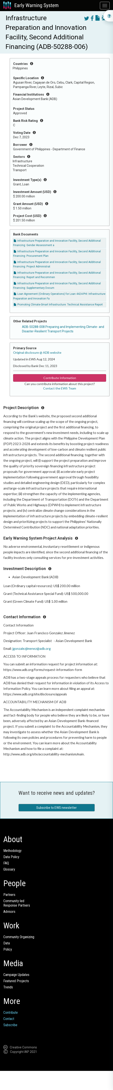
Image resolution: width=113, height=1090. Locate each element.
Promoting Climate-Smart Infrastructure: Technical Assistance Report (58, 304)
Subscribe (10, 1025)
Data (6, 943)
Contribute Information (59, 378)
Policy (7, 949)
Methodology (12, 851)
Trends (8, 987)
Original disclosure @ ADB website (37, 352)
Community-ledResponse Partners (16, 903)
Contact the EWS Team (59, 388)
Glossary (9, 869)
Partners (9, 895)
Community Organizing (18, 937)
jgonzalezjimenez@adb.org (31, 648)
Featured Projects (16, 981)
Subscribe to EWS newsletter (56, 807)
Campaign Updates (16, 975)
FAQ (6, 863)
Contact (8, 1019)
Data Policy (11, 857)
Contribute (10, 1012)
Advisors (9, 911)
